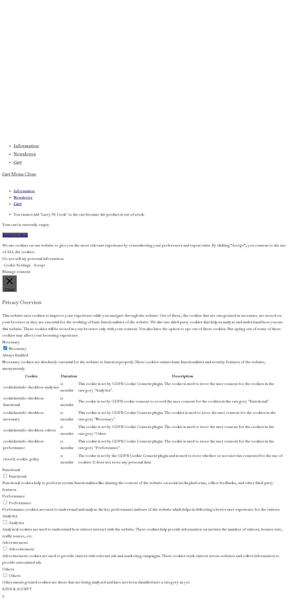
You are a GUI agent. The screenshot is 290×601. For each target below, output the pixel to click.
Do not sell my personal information (32, 258)
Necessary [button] (11, 342)
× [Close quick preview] (3, 595)
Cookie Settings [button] (17, 265)
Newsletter (23, 197)
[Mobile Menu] (23, 174)
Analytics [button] (10, 516)
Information (24, 191)
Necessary (18, 348)
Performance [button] (13, 496)
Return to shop (15, 235)
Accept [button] (39, 265)
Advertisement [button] (15, 542)
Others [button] (8, 569)
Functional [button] (11, 469)
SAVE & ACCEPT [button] (17, 589)
